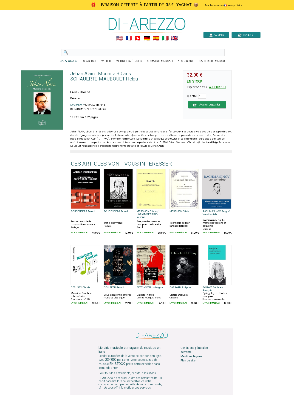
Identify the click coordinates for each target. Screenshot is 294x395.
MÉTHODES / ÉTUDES (128, 61)
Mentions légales (192, 356)
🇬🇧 (174, 38)
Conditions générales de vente (194, 350)
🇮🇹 (165, 38)
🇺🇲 (119, 38)
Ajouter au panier (207, 105)
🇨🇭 (137, 38)
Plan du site (188, 360)
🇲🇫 (128, 38)
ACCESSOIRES (186, 61)
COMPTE (216, 35)
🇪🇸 (156, 38)
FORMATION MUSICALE (160, 61)
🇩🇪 (147, 38)
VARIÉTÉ (106, 61)
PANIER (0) (246, 35)
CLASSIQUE (90, 61)
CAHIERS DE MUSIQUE (212, 61)
